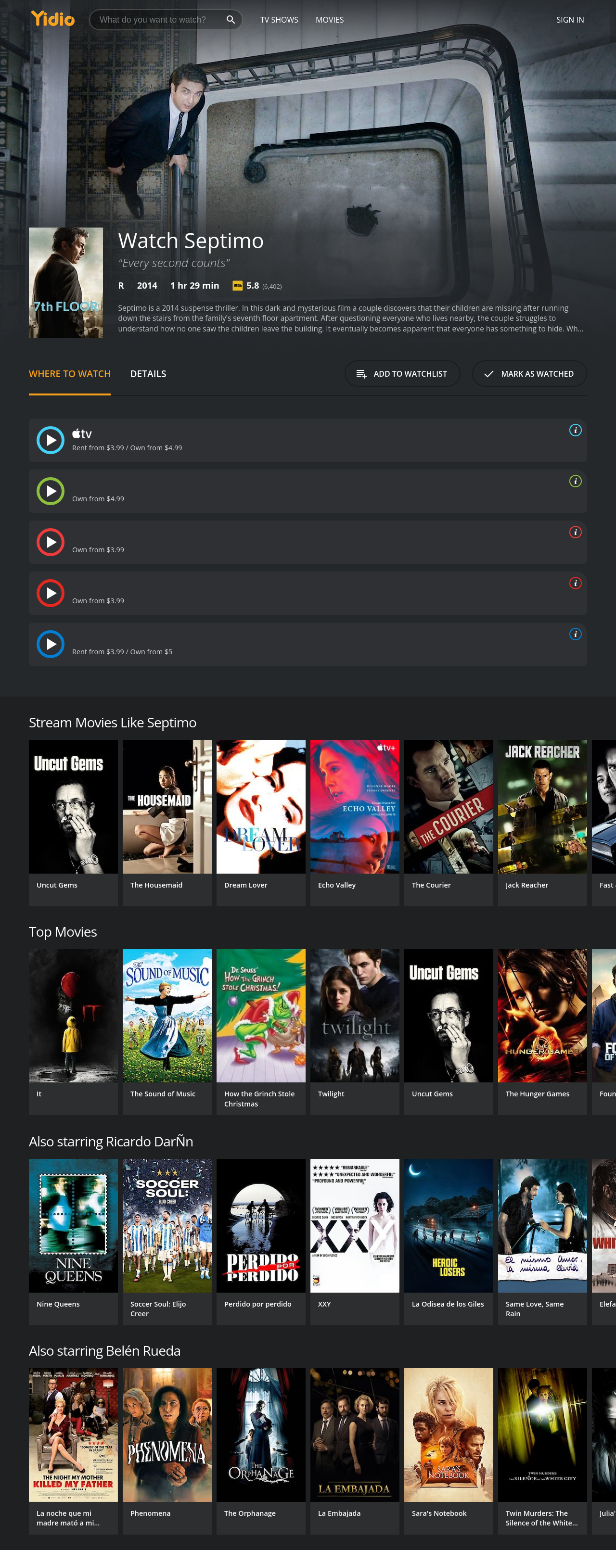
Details (148, 373)
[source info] (573, 430)
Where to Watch (70, 373)
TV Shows (279, 19)
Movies (330, 19)
